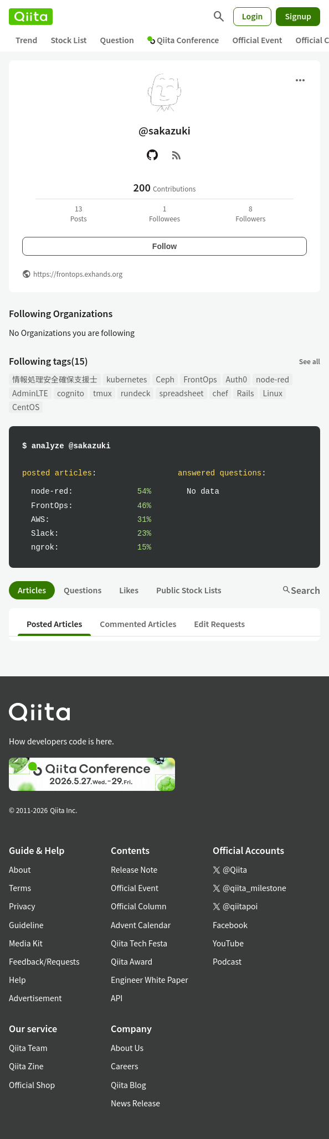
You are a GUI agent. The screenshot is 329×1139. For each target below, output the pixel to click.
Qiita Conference (183, 39)
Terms (20, 887)
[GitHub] (152, 155)
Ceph (165, 379)
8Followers (250, 213)
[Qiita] (31, 16)
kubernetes (126, 379)
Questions (82, 590)
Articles (32, 590)
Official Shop (32, 1084)
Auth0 (236, 379)
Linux (272, 392)
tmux (102, 392)
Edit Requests (219, 623)
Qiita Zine (26, 1065)
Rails (245, 392)
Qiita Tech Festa (139, 943)
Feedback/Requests (44, 961)
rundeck (136, 392)
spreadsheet (181, 392)
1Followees (164, 213)
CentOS (25, 406)
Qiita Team (28, 1047)
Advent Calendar (141, 924)
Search (301, 590)
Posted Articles (54, 623)
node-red (272, 379)
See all (309, 361)
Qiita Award (131, 961)
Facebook (230, 924)
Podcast (227, 961)
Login (252, 16)
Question (117, 39)
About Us (127, 1047)
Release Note (134, 869)
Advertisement (35, 997)
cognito (70, 392)
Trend (26, 39)
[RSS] (176, 155)
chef (220, 392)
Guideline (26, 924)
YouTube (228, 943)
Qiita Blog (128, 1084)
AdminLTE (30, 392)
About (19, 869)
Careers (124, 1065)
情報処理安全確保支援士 (54, 379)
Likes (128, 590)
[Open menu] (300, 80)
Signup (298, 16)
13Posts (78, 213)
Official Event (257, 39)
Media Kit (26, 943)
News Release (135, 1103)
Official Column (139, 906)
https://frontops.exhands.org (77, 273)
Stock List (68, 39)
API (116, 997)
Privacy (22, 906)
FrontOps (200, 379)
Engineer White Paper (149, 979)
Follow (164, 246)
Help (17, 979)
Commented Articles (138, 623)
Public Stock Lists (189, 590)
